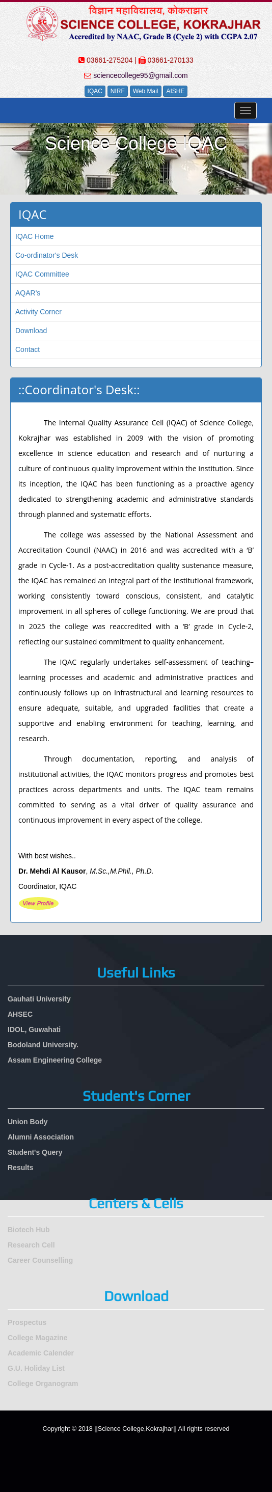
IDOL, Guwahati (34, 1029)
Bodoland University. (43, 1045)
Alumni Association (41, 1137)
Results (21, 1167)
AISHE (175, 91)
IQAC (95, 91)
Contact (27, 349)
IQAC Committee (42, 274)
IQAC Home (34, 236)
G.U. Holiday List (36, 1368)
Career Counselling (40, 1260)
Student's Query (35, 1152)
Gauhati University (39, 999)
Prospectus (27, 1322)
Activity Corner (38, 312)
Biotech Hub (28, 1230)
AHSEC (20, 1014)
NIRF (118, 91)
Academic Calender (41, 1353)
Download (31, 331)
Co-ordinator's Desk (46, 255)
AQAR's (27, 293)
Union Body (28, 1122)
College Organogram (43, 1383)
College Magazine (37, 1338)
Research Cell (31, 1245)
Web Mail (145, 91)
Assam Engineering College (55, 1060)
